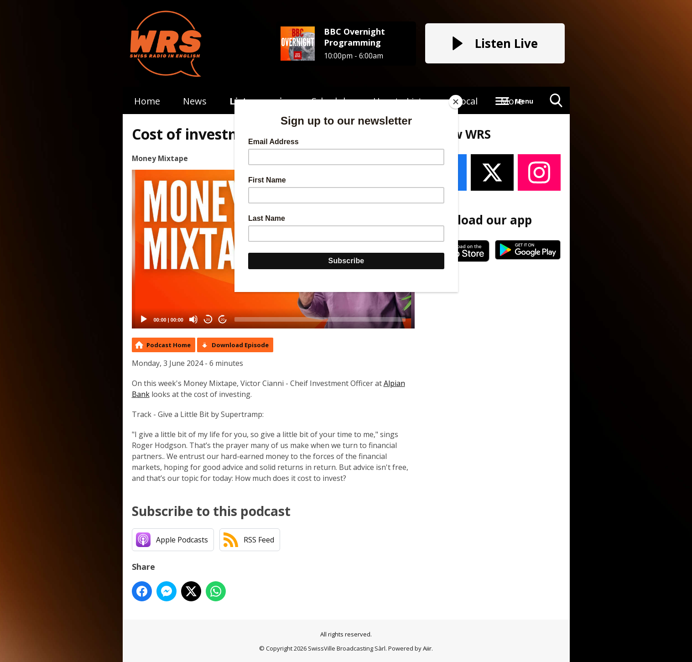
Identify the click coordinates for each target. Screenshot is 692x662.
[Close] (456, 102)
